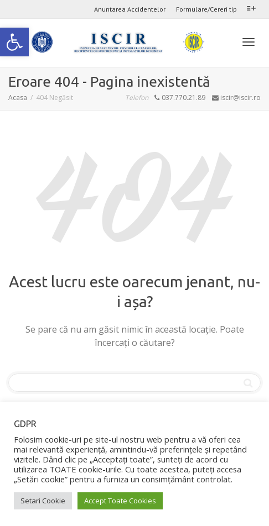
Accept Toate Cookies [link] (120, 501)
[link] (14, 42)
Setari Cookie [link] (42, 501)
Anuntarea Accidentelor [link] (129, 9)
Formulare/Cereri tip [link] (206, 9)
